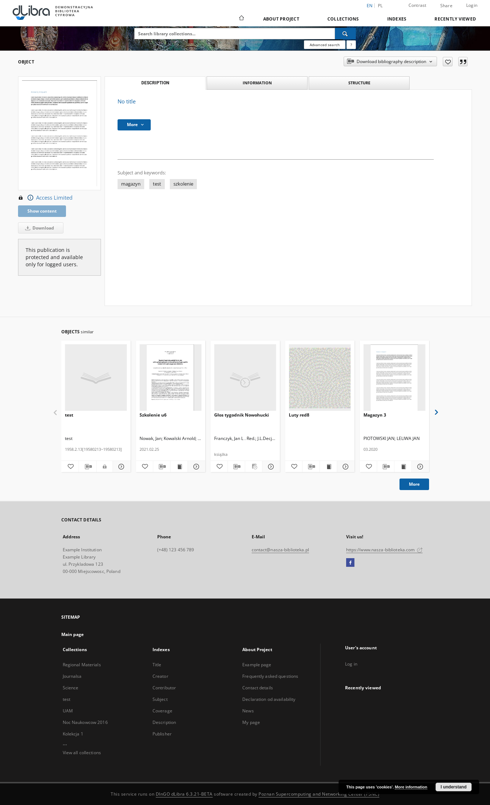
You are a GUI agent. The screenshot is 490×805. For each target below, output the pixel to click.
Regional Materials (82, 665)
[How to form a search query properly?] (351, 44)
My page (251, 722)
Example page (256, 665)
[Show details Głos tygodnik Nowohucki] (269, 466)
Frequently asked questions (270, 676)
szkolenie (183, 184)
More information (411, 787)
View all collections (82, 753)
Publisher (162, 734)
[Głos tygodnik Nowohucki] (245, 377)
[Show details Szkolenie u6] (195, 466)
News (247, 711)
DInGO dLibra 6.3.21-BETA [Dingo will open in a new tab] (184, 794)
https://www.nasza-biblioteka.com (384, 550)
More (414, 484)
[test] (96, 377)
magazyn (131, 184)
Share (446, 6)
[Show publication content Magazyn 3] (402, 466)
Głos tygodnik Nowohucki (241, 415)
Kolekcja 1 (73, 734)
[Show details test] (120, 466)
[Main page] (241, 19)
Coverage (162, 711)
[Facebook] (350, 563)
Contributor (164, 688)
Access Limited (45, 198)
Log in (351, 664)
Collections (343, 19)
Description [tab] (155, 82)
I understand (454, 787)
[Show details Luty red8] (344, 466)
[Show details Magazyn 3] (419, 466)
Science (71, 688)
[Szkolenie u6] (170, 377)
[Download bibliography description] (87, 466)
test (157, 184)
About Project (281, 19)
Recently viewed (455, 19)
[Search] (345, 33)
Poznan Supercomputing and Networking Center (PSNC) (319, 794)
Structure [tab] (359, 82)
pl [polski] (380, 5)
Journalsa (72, 676)
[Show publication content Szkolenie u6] (179, 466)
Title (157, 665)
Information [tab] (257, 82)
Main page (72, 634)
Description (164, 722)
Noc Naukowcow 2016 (85, 722)
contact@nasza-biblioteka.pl (280, 550)
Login (471, 5)
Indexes (397, 19)
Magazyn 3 (374, 415)
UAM (68, 711)
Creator (160, 676)
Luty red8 (299, 415)
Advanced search (325, 44)
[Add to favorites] (448, 61)
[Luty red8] (319, 377)
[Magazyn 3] (394, 377)
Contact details (257, 688)
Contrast (418, 5)
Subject (160, 699)
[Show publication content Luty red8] (328, 466)
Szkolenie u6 (153, 415)
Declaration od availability (268, 699)
